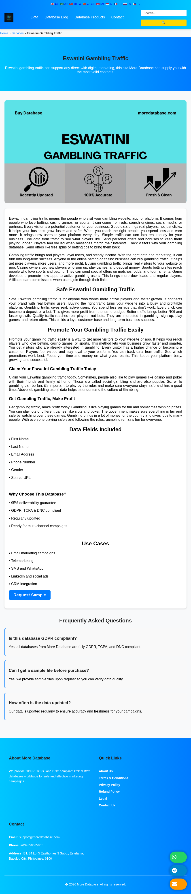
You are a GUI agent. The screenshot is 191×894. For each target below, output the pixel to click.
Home (4, 33)
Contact (117, 17)
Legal (103, 798)
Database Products (89, 17)
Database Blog (56, 17)
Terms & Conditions (113, 778)
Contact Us (107, 805)
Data (34, 17)
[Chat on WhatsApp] (178, 857)
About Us (106, 771)
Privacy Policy (109, 785)
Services (18, 33)
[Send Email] (178, 884)
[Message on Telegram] (178, 870)
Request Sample (29, 595)
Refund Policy (109, 791)
